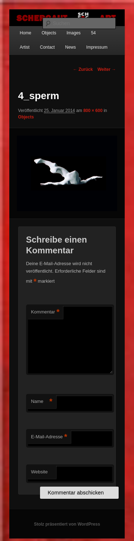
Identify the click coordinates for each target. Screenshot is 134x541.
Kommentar (45, 312)
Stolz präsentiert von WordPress (67, 524)
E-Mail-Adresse (49, 437)
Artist (24, 47)
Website (39, 471)
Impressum (96, 47)
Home (25, 32)
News (70, 47)
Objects (48, 32)
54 (93, 32)
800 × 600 (93, 110)
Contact (47, 47)
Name (42, 401)
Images (73, 32)
